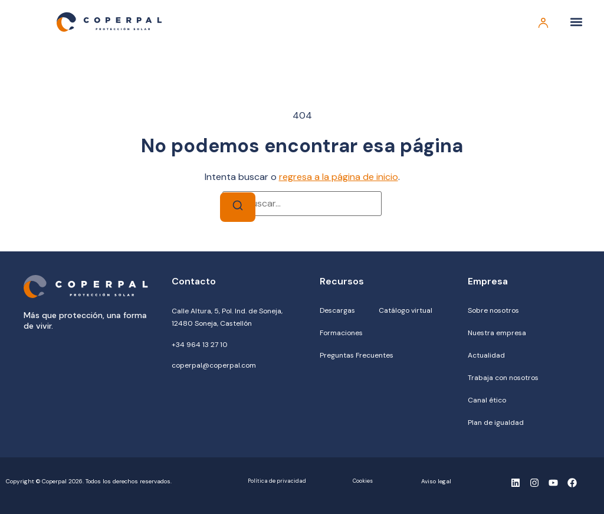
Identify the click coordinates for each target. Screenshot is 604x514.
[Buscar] (237, 207)
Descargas (337, 310)
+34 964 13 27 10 (200, 344)
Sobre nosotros (493, 310)
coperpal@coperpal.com (214, 365)
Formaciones (341, 333)
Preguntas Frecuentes (356, 355)
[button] (576, 22)
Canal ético (487, 400)
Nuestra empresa (497, 333)
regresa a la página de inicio (338, 177)
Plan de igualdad (496, 422)
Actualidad (486, 355)
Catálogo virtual (405, 310)
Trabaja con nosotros (503, 377)
